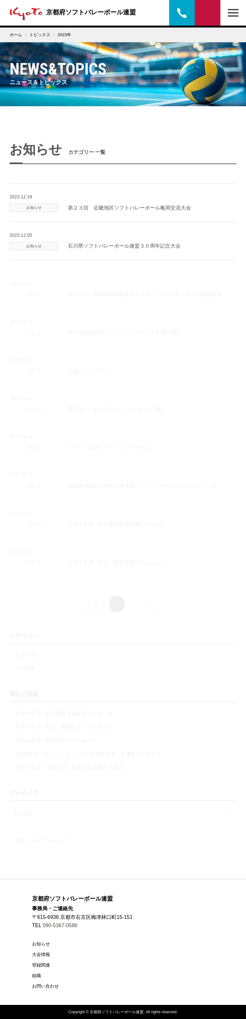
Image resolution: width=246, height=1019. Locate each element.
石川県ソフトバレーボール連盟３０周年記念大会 (124, 255)
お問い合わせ (207, 13)
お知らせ (41, 943)
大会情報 (41, 954)
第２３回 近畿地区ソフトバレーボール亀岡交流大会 (129, 217)
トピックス (39, 34)
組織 (36, 975)
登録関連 (41, 964)
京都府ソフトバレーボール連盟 (71, 12)
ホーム (16, 34)
